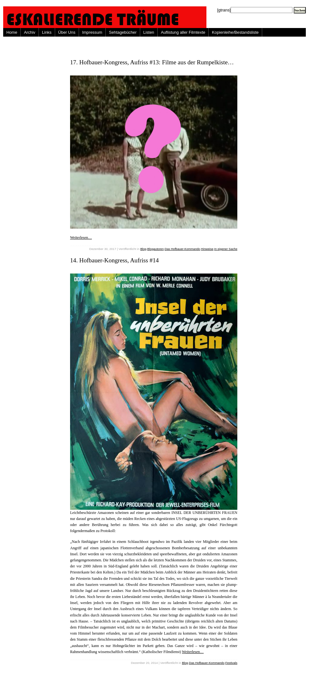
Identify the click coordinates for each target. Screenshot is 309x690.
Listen (148, 32)
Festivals (231, 663)
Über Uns (66, 32)
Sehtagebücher (123, 32)
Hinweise (207, 249)
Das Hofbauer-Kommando (182, 249)
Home (11, 32)
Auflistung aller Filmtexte (183, 32)
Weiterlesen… (81, 237)
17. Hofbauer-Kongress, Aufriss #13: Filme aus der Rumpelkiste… (152, 62)
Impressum (92, 32)
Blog (143, 249)
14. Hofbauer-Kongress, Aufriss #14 (114, 260)
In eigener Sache (225, 249)
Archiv (29, 32)
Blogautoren (155, 249)
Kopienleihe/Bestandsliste (235, 32)
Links (47, 32)
